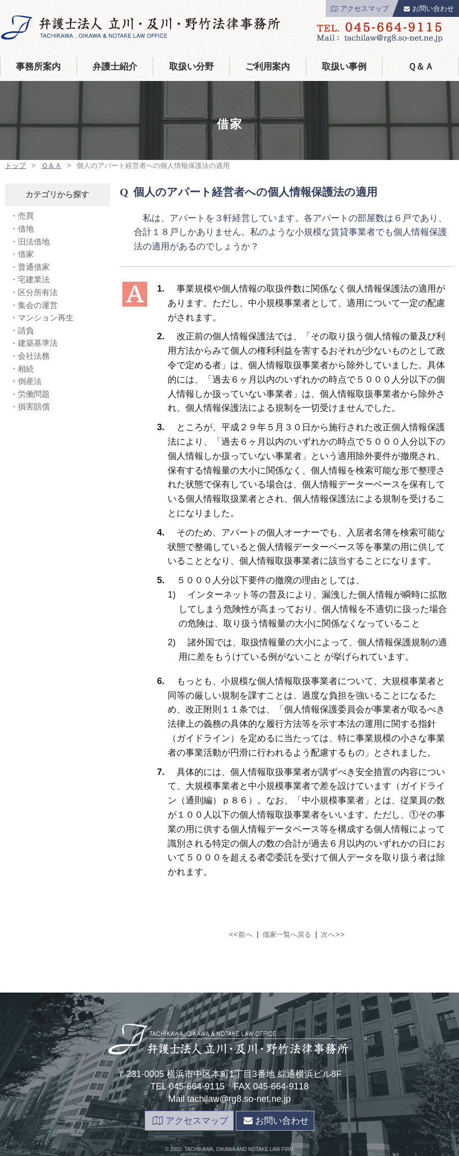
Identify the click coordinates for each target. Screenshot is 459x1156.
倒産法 (30, 381)
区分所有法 (38, 292)
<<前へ (241, 934)
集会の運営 (38, 305)
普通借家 (34, 267)
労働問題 (34, 394)
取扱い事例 (344, 67)
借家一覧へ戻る (287, 934)
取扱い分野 (191, 67)
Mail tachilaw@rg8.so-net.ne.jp (229, 1099)
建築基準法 (38, 343)
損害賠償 (34, 406)
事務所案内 (38, 67)
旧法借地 (34, 241)
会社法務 (34, 356)
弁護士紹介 (114, 67)
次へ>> (333, 934)
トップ (15, 165)
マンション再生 (46, 317)
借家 (26, 254)
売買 (26, 216)
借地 (26, 229)
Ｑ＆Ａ (421, 67)
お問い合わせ (429, 8)
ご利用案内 (267, 67)
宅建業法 (34, 279)
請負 (26, 330)
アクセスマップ (360, 8)
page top (229, 1149)
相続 (26, 369)
